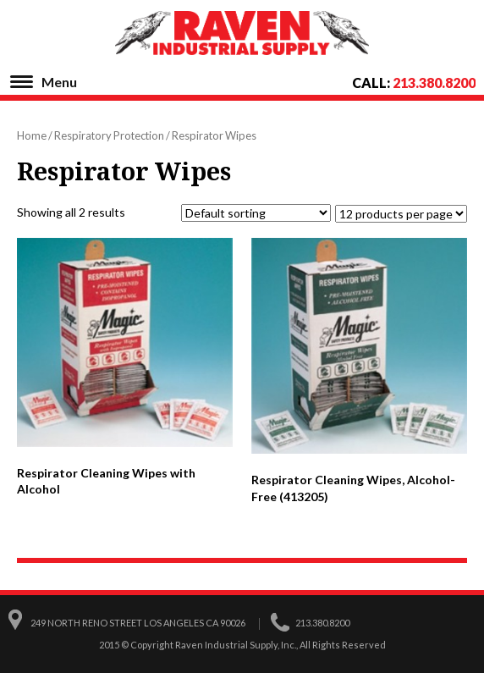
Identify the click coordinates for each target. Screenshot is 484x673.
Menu (59, 82)
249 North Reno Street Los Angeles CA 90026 (137, 622)
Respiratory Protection (109, 135)
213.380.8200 (434, 82)
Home (32, 135)
